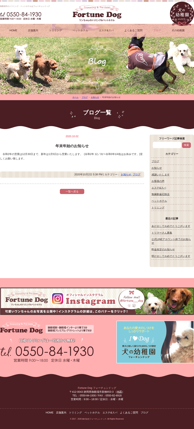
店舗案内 (33, 30)
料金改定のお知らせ (163, 249)
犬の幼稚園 (178, 30)
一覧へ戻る (72, 191)
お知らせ (95, 97)
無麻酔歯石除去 (161, 194)
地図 (119, 391)
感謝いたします (161, 174)
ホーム (75, 97)
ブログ (157, 30)
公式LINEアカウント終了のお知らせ (171, 241)
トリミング (55, 30)
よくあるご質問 (133, 30)
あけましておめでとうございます (171, 226)
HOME (13, 30)
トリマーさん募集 (162, 232)
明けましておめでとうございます (171, 256)
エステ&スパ (106, 30)
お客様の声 (158, 181)
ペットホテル (80, 30)
